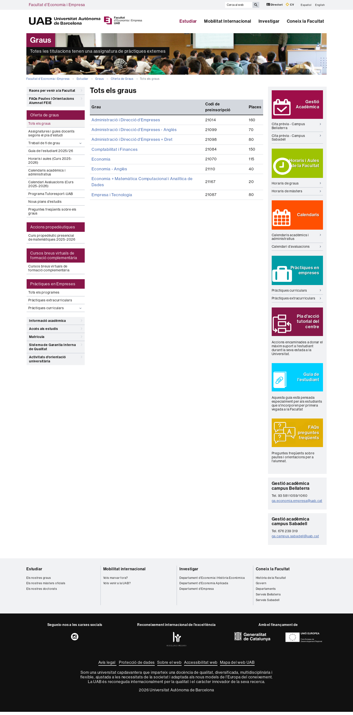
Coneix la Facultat (305, 21)
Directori (275, 4)
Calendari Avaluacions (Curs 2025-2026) (51, 184)
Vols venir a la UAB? (117, 586)
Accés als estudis (55, 328)
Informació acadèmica (55, 320)
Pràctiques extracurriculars (50, 300)
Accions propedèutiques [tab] (52, 227)
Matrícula (55, 336)
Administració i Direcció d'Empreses (125, 114)
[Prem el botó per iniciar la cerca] (255, 5)
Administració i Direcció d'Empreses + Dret (131, 133)
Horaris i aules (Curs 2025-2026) (50, 160)
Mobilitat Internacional (227, 21)
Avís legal (107, 665)
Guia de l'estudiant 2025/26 (50, 151)
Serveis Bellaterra (268, 597)
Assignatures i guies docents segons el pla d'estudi (51, 133)
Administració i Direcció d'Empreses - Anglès (133, 123)
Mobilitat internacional (124, 572)
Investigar (269, 21)
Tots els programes (43, 292)
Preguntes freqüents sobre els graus (52, 211)
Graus (99, 79)
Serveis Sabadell (268, 603)
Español (306, 4)
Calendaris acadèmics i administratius (47, 172)
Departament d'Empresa (196, 592)
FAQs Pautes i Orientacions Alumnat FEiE (55, 100)
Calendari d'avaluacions (296, 247)
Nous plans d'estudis (45, 202)
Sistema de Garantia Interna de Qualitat (55, 346)
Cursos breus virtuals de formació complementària (48, 268)
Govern (261, 586)
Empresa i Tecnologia (111, 180)
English (320, 4)
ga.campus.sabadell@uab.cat (295, 539)
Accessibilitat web (201, 665)
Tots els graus (39, 123)
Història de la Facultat (271, 581)
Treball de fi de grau (55, 143)
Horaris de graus (296, 184)
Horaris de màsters (296, 192)
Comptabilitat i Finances (113, 142)
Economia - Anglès (109, 161)
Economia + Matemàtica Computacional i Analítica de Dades (146, 171)
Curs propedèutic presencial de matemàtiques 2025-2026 (51, 237)
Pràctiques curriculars (55, 308)
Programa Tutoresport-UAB (50, 194)
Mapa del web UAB (237, 665)
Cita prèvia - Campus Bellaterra (296, 127)
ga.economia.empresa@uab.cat (297, 504)
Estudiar (188, 21)
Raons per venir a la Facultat (55, 90)
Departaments (266, 592)
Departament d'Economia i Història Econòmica (212, 581)
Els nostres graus (38, 581)
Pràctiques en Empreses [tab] (52, 284)
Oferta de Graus (122, 79)
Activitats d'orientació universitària (55, 358)
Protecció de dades (137, 665)
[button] (297, 105)
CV (290, 4)
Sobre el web (169, 665)
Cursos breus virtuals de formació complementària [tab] (53, 255)
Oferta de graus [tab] (44, 115)
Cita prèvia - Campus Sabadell (296, 138)
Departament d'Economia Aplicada (203, 586)
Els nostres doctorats (41, 592)
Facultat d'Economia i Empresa (57, 4)
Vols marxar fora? (115, 581)
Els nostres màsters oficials (45, 586)
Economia (101, 152)
